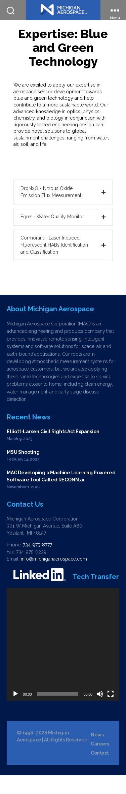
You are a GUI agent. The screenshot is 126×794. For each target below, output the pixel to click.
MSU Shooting (23, 471)
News (97, 754)
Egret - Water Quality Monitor (52, 235)
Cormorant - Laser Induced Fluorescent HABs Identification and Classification (54, 264)
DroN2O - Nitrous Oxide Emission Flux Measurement (50, 210)
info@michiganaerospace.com (54, 577)
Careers (100, 763)
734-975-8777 (37, 563)
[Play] (15, 712)
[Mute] (99, 712)
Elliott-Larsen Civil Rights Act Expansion (53, 450)
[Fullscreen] (110, 712)
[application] (63, 663)
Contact (100, 772)
